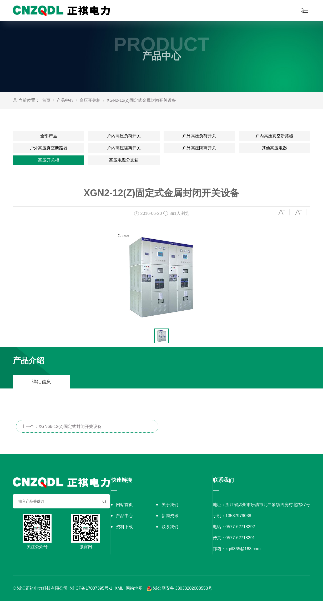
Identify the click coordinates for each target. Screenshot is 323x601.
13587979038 (238, 515)
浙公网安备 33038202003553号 (179, 588)
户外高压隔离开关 (199, 148)
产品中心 (65, 100)
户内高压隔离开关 (124, 148)
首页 (46, 100)
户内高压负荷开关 (124, 136)
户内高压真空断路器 (274, 136)
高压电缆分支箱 (124, 160)
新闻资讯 (170, 515)
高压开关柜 (89, 100)
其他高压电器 (274, 148)
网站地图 (134, 588)
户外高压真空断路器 (49, 148)
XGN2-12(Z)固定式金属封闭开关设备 (141, 100)
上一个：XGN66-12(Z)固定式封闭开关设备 (62, 426)
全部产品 (48, 136)
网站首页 (124, 504)
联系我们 (170, 526)
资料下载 (124, 526)
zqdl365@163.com (243, 549)
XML (119, 588)
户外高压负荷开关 (199, 136)
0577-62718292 (240, 526)
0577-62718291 (240, 538)
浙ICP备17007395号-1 (91, 588)
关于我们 (170, 504)
